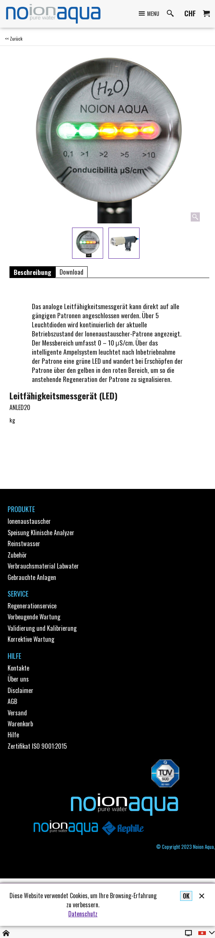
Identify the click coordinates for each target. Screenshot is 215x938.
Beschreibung (32, 272)
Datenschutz (82, 913)
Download (71, 272)
